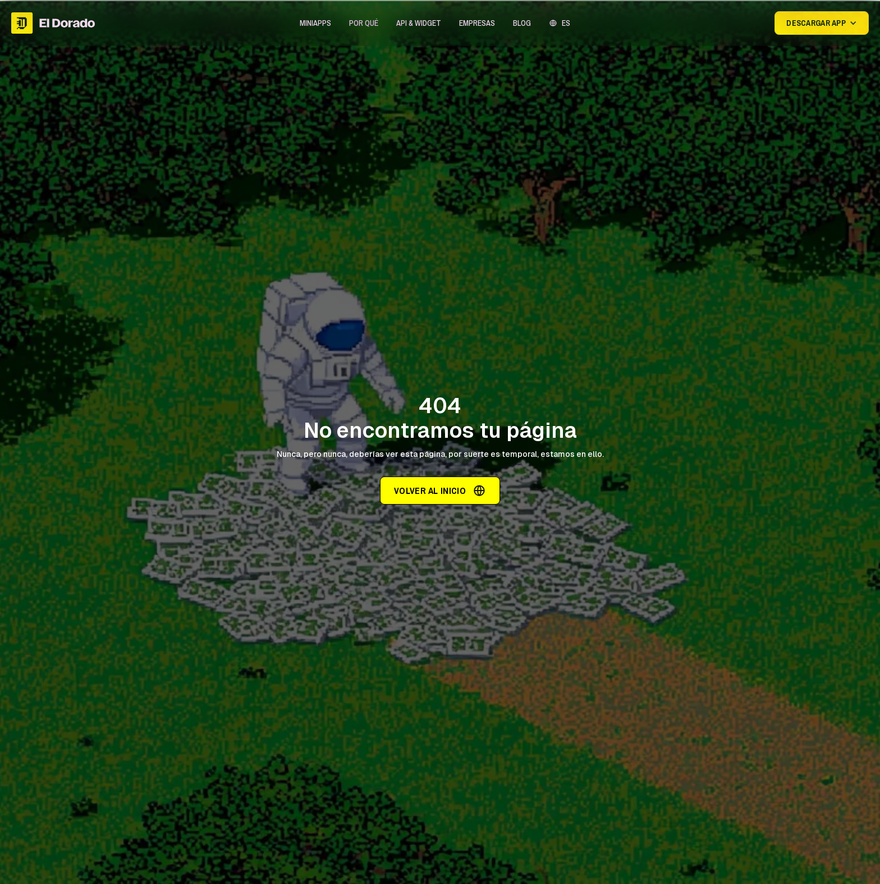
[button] (315, 23)
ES (566, 23)
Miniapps (315, 23)
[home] (53, 23)
